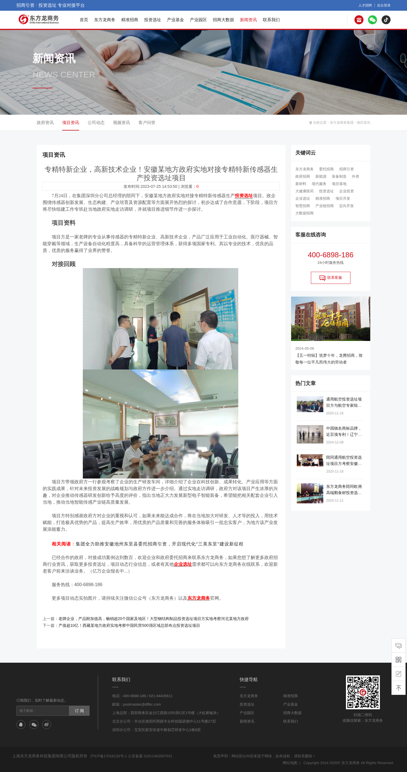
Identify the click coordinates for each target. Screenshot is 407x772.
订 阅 (79, 710)
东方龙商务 (104, 19)
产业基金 (175, 19)
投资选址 (152, 19)
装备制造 (339, 176)
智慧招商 (302, 206)
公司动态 (96, 122)
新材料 (300, 184)
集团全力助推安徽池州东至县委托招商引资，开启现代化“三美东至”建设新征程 (160, 544)
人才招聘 (365, 5)
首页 (84, 19)
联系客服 (330, 278)
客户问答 (146, 122)
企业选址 (302, 198)
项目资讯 (363, 123)
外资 (355, 176)
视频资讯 (121, 122)
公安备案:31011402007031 (150, 756)
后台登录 (384, 5)
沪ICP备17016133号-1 (108, 756)
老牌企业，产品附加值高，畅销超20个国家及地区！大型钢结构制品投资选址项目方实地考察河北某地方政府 (154, 618)
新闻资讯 (248, 19)
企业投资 (346, 191)
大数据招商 (304, 213)
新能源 (320, 176)
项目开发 (342, 198)
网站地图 (290, 763)
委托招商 (326, 169)
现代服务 (319, 184)
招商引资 (346, 169)
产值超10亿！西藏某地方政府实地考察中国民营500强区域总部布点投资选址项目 (129, 625)
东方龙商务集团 (342, 123)
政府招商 (302, 176)
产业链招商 (324, 206)
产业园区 (198, 19)
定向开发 (346, 206)
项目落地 (339, 184)
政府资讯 (45, 122)
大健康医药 (304, 191)
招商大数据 (223, 19)
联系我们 (271, 19)
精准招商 (129, 19)
